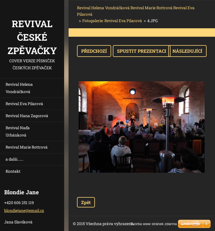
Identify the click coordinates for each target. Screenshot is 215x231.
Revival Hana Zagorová (27, 115)
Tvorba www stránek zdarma (153, 224)
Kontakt (13, 171)
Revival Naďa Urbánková (18, 131)
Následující (187, 51)
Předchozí (94, 51)
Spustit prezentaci (141, 51)
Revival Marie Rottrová (27, 147)
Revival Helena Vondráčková (19, 88)
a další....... (14, 159)
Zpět (86, 202)
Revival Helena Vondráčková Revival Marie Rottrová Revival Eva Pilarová (136, 11)
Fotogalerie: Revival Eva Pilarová (112, 20)
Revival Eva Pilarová (24, 103)
